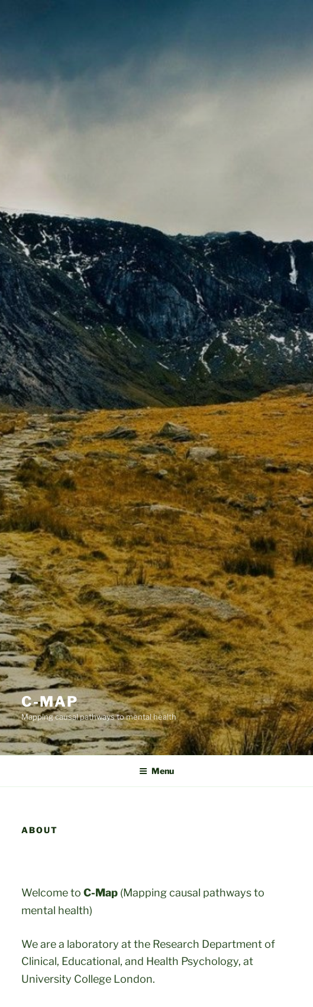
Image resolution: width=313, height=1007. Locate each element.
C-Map (49, 701)
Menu (156, 771)
